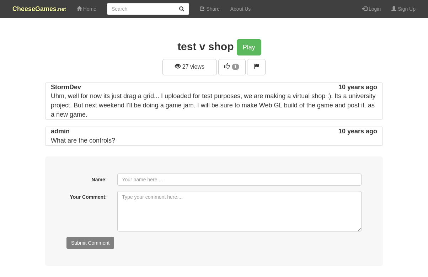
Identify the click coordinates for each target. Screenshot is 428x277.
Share (209, 9)
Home (86, 9)
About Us (240, 9)
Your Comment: (88, 197)
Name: (99, 179)
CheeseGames (39, 8)
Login (371, 9)
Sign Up (403, 9)
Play (249, 47)
